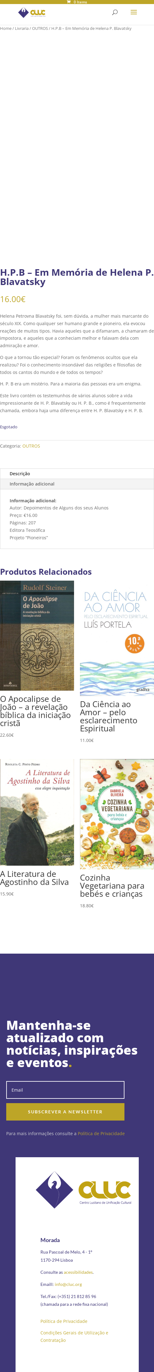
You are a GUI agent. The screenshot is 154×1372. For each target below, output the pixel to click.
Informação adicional (32, 484)
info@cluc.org (68, 1284)
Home (6, 28)
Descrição (20, 474)
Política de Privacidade (101, 1133)
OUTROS (40, 28)
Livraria (22, 28)
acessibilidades (78, 1272)
